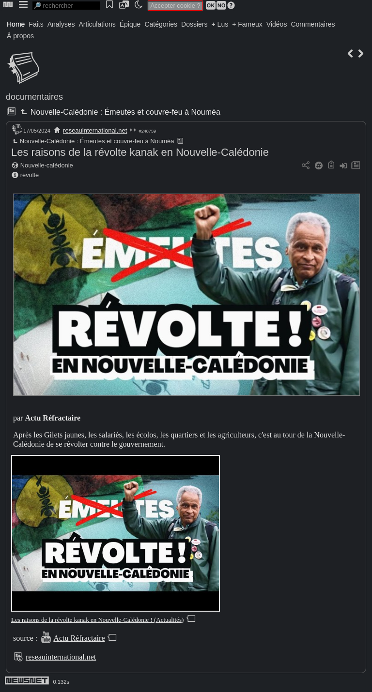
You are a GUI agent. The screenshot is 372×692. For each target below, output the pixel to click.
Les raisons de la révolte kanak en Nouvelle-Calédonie (140, 152)
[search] (66, 5)
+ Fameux (247, 24)
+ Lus (220, 24)
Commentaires (313, 24)
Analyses (61, 24)
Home (16, 24)
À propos (20, 36)
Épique (130, 24)
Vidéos (276, 24)
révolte (29, 175)
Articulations (97, 24)
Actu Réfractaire (79, 638)
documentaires (34, 97)
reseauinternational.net (95, 130)
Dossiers (194, 24)
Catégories (160, 24)
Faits (36, 24)
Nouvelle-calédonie (46, 165)
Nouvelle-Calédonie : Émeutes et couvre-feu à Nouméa (119, 112)
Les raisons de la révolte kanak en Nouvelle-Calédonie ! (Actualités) (97, 619)
